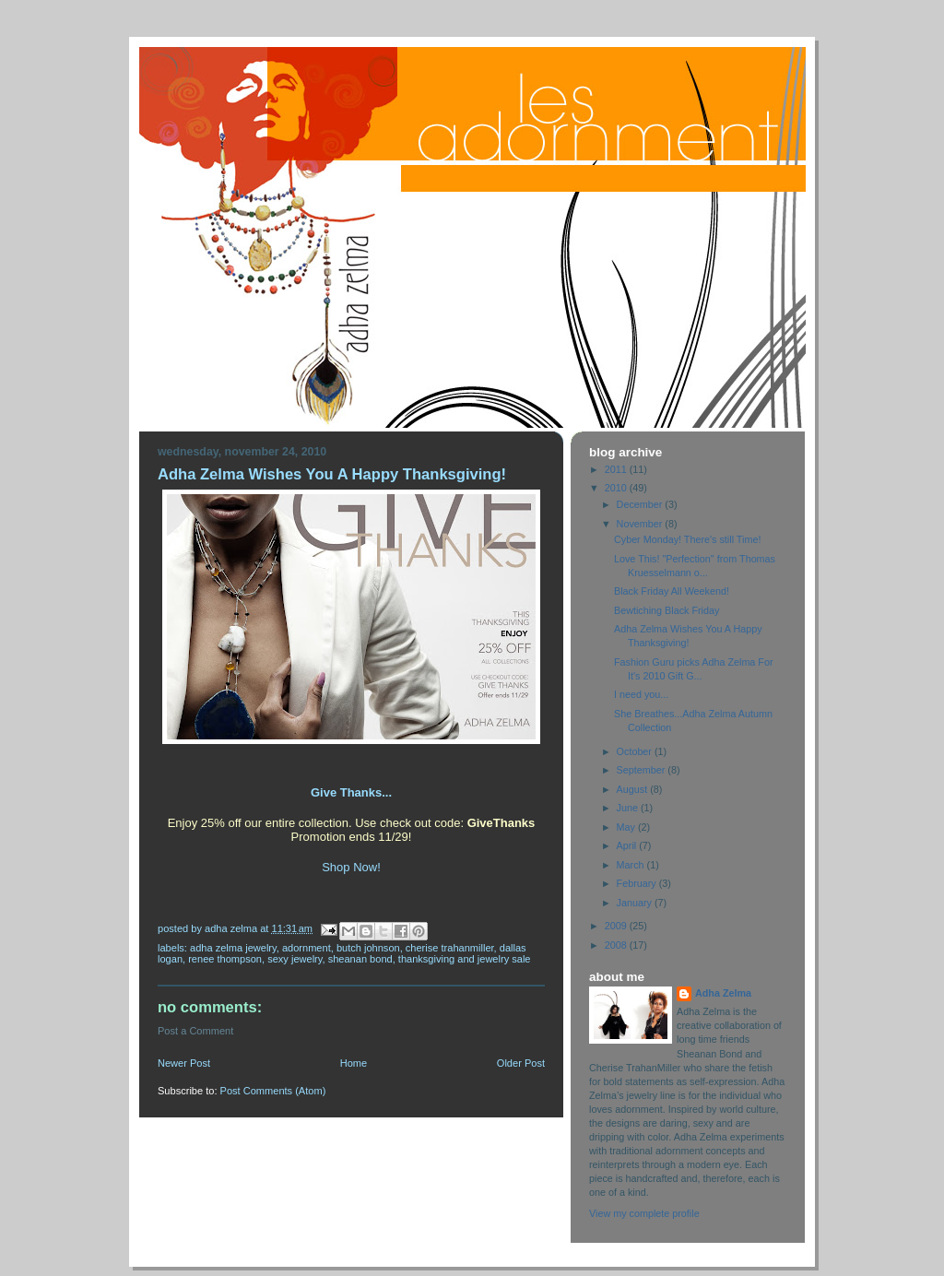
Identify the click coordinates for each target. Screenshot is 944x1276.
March (632, 864)
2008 (617, 945)
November (641, 523)
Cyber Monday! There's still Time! (687, 539)
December (641, 504)
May (627, 827)
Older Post (521, 1063)
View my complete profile (644, 1213)
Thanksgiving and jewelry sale (464, 958)
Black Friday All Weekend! (671, 591)
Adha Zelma (723, 992)
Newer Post (184, 1063)
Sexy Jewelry (294, 958)
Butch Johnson (368, 947)
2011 (617, 469)
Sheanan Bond (360, 958)
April (628, 845)
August (634, 789)
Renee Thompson (225, 958)
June (629, 807)
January (636, 902)
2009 (617, 925)
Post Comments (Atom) (273, 1090)
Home (353, 1063)
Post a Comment (195, 1030)
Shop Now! (351, 867)
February (638, 883)
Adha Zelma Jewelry (233, 947)
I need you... (641, 694)
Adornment (306, 947)
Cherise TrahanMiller (450, 947)
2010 (617, 487)
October (636, 751)
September (642, 769)
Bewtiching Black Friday (666, 610)
